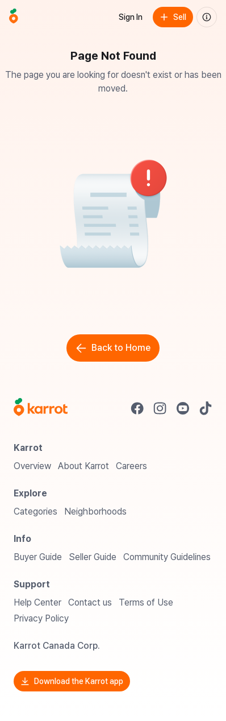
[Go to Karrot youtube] (183, 408)
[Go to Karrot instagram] (160, 408)
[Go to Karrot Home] (41, 408)
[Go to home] (13, 17)
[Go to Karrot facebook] (137, 408)
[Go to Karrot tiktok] (205, 408)
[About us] (206, 17)
